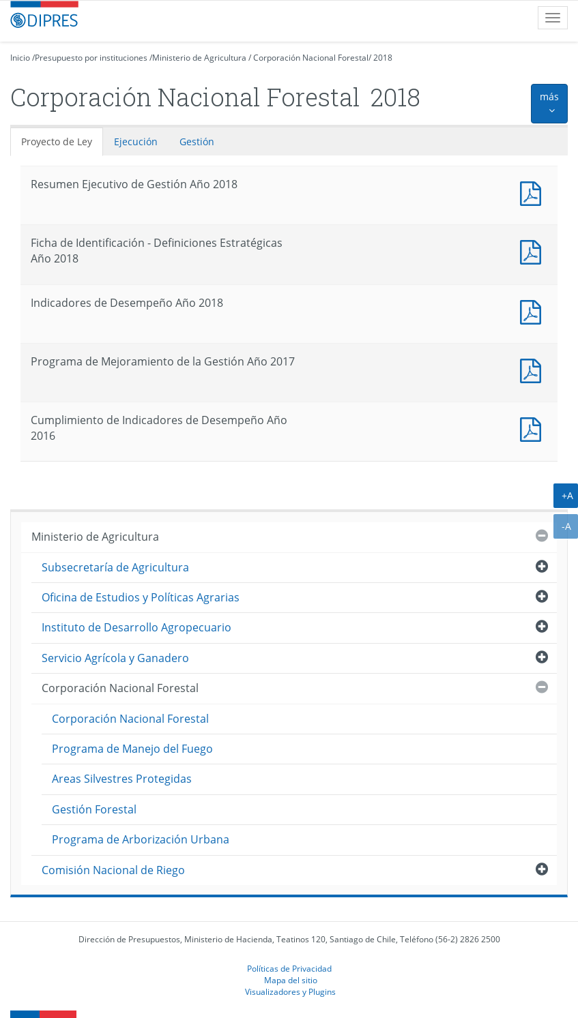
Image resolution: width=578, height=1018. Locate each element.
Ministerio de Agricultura (199, 57)
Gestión (196, 141)
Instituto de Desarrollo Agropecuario (136, 627)
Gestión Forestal (94, 809)
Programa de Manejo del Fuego (132, 748)
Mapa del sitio (290, 979)
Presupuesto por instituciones (91, 57)
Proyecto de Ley (56, 141)
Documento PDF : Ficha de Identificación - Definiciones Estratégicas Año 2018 (533, 250)
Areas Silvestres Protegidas (122, 778)
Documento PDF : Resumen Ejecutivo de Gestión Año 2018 (533, 192)
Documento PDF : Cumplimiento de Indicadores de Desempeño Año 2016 (533, 428)
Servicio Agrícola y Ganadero (115, 657)
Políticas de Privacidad (289, 968)
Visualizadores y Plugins (290, 991)
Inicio (20, 57)
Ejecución (136, 141)
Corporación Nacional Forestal (311, 57)
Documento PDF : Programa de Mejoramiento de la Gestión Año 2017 (533, 369)
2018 (382, 57)
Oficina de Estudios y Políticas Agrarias (141, 597)
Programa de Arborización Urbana (140, 839)
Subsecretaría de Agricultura (115, 567)
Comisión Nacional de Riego (113, 870)
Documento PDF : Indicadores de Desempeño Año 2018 (533, 310)
